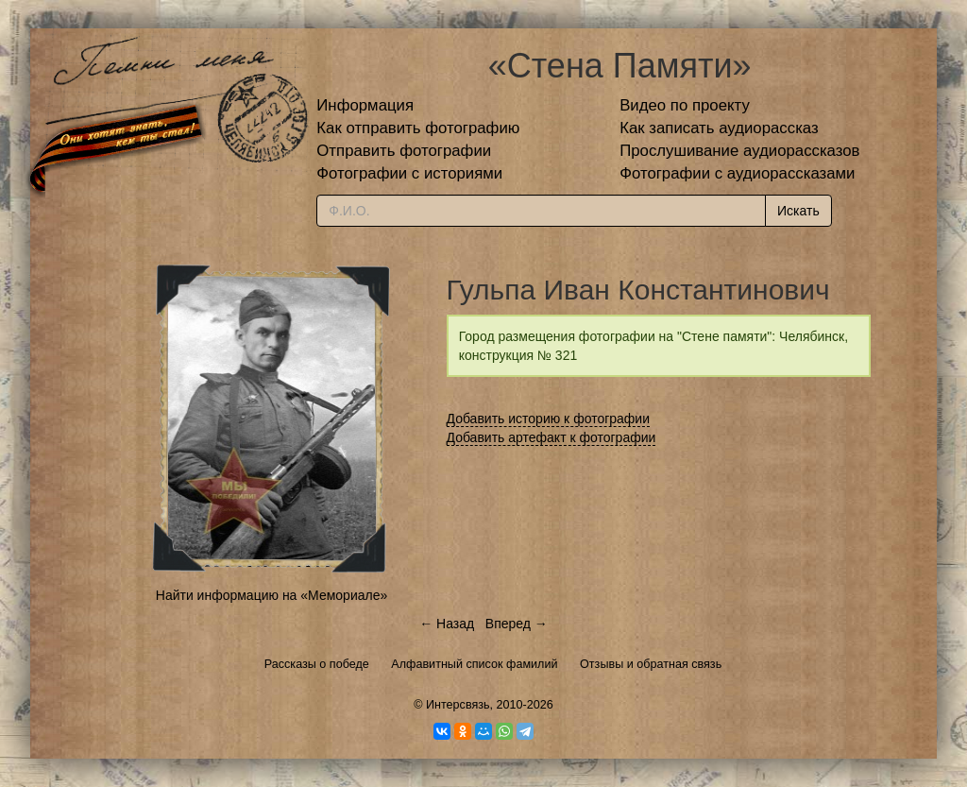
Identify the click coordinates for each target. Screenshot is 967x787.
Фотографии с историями (409, 173)
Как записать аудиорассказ (719, 128)
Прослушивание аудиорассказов (739, 151)
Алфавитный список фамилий (474, 664)
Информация (365, 105)
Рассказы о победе (316, 664)
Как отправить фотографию (417, 128)
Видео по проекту (684, 105)
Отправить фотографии (403, 151)
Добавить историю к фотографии (549, 418)
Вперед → (516, 623)
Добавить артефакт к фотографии (551, 437)
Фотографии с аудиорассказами (737, 173)
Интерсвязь (458, 704)
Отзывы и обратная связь (650, 664)
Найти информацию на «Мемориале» (271, 595)
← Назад (446, 623)
